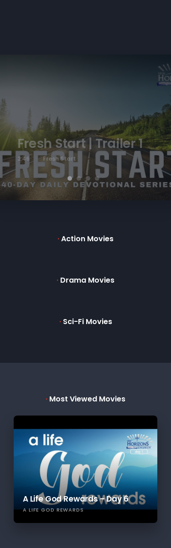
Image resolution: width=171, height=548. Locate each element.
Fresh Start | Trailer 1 (85, 143)
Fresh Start (64, 158)
